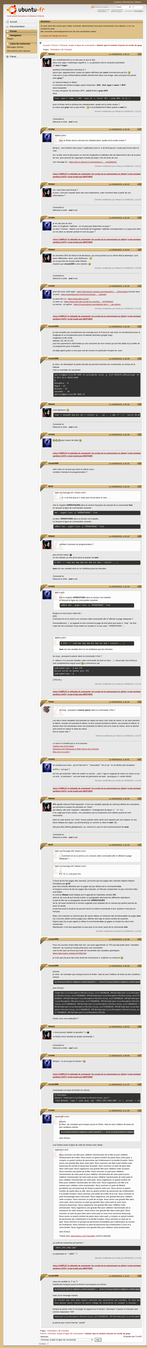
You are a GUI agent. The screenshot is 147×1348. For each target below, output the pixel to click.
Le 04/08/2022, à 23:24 (119, 486)
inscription (138, 11)
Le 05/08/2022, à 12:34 (119, 845)
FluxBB (138, 1336)
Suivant (68, 49)
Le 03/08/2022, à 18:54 (119, 250)
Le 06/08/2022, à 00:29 (119, 966)
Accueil (46, 45)
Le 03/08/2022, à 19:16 (119, 286)
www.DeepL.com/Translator (83, 1236)
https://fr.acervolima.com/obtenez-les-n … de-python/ (97, 304)
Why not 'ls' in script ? (61, 752)
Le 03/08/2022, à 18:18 (119, 129)
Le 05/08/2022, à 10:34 (119, 702)
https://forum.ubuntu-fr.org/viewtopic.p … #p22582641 (93, 162)
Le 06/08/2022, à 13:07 (119, 1276)
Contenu (117, 2)
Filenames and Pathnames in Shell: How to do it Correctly (76, 749)
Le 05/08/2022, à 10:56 (119, 799)
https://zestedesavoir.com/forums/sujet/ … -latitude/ (83, 294)
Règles (10, 39)
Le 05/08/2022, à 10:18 (119, 586)
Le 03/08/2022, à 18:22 (119, 184)
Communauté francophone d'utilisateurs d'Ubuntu (25, 16)
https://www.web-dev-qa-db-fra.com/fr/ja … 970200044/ (88, 302)
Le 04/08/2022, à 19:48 (119, 359)
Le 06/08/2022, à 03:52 (119, 1027)
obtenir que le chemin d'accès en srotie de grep (119, 45)
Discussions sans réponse (18, 51)
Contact (42, 1344)
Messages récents (15, 47)
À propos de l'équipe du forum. (54, 36)
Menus (138, 2)
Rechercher (128, 2)
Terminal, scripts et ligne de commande (77, 45)
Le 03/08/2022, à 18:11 (119, 54)
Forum (55, 45)
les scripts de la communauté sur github (109, 174)
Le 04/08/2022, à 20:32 (119, 404)
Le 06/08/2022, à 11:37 (119, 1084)
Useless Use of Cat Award (63, 746)
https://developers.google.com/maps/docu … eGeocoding (102, 292)
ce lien (129, 26)
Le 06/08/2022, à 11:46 (119, 1111)
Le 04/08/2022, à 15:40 (119, 326)
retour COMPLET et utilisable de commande (71, 174)
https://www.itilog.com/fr (78, 299)
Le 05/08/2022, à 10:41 (119, 759)
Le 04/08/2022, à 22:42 (119, 463)
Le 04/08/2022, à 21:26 (119, 435)
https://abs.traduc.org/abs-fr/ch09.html (70, 953)
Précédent (54, 49)
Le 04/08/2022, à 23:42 (119, 536)
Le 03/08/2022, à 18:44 (119, 218)
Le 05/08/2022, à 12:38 (119, 939)
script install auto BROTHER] (80, 177)
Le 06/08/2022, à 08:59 (119, 1056)
